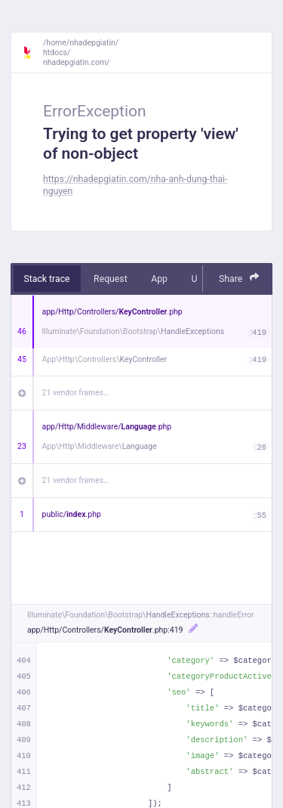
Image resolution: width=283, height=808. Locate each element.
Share (239, 277)
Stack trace (47, 279)
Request (111, 279)
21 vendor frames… (75, 393)
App (159, 279)
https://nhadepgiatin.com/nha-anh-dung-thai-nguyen (135, 185)
